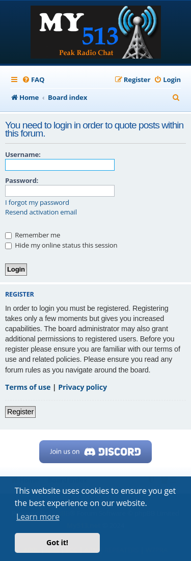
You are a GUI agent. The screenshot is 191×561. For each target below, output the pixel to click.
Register (20, 412)
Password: (21, 180)
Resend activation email (41, 212)
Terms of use (27, 387)
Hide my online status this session (61, 245)
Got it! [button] (57, 542)
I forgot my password (37, 202)
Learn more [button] (38, 516)
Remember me (32, 234)
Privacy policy (82, 387)
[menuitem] (33, 79)
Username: (23, 154)
